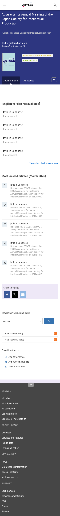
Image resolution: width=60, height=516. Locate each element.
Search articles (9, 413)
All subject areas (10, 403)
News (4, 461)
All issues (29, 80)
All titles (6, 398)
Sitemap (6, 511)
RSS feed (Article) (31, 339)
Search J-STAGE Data (14, 418)
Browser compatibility (13, 495)
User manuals (8, 490)
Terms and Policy (10, 447)
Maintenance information (14, 466)
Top (31, 385)
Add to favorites (16, 356)
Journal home (10, 80)
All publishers (8, 408)
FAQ (4, 501)
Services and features (12, 437)
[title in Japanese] (13, 112)
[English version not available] (21, 104)
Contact (6, 506)
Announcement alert (18, 361)
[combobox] (22, 321)
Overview (6, 432)
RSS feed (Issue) (31, 333)
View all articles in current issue (43, 163)
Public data (7, 442)
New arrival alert (16, 366)
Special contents (10, 471)
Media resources (10, 477)
